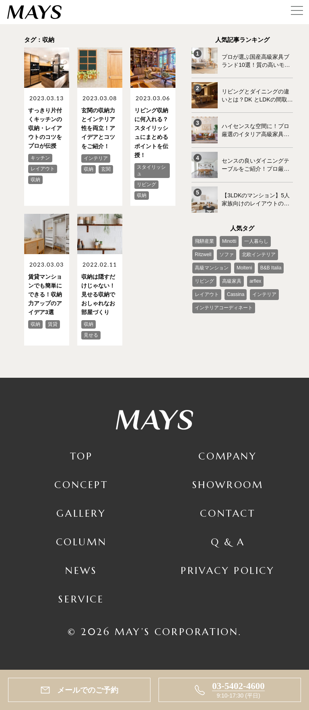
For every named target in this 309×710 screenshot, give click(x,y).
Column (81, 541)
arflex (255, 281)
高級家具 (231, 281)
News (81, 570)
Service (81, 598)
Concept (81, 484)
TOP (81, 456)
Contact (227, 513)
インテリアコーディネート (224, 307)
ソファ (226, 254)
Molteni (244, 267)
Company (227, 456)
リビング (204, 281)
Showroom (228, 484)
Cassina (235, 294)
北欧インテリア (259, 254)
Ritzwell (203, 254)
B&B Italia (270, 267)
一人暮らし (256, 241)
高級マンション (212, 267)
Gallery (81, 513)
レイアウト (207, 294)
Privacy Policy (227, 570)
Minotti (229, 241)
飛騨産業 (204, 241)
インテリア (264, 294)
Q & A (228, 541)
